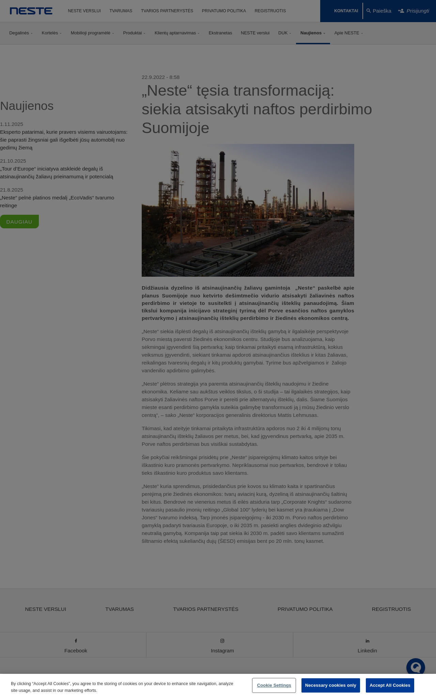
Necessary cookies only (330, 685)
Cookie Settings (274, 685)
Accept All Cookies (390, 685)
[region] (218, 686)
